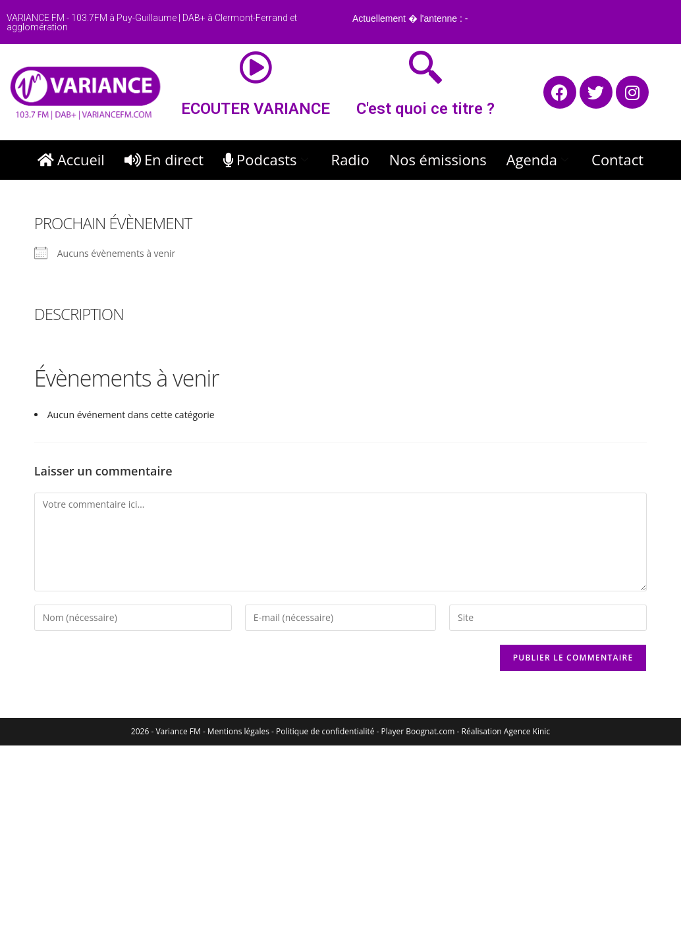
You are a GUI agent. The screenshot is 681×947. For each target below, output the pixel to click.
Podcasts (267, 159)
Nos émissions (438, 159)
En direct (164, 159)
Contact (617, 159)
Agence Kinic (527, 731)
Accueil (71, 159)
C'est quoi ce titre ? (425, 108)
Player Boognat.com (418, 731)
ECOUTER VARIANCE (255, 108)
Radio (350, 159)
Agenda (539, 159)
